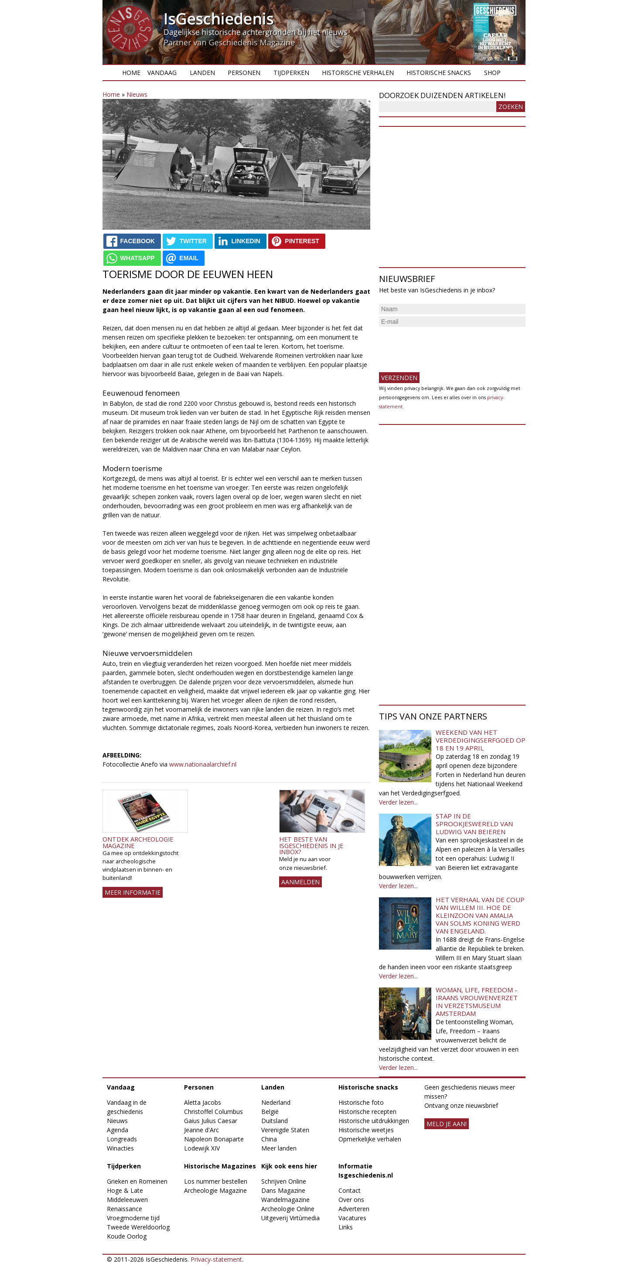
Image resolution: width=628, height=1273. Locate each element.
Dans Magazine (283, 1190)
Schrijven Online (283, 1181)
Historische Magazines (220, 1166)
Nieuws (136, 94)
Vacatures (352, 1218)
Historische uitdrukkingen (373, 1121)
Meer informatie (132, 892)
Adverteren (353, 1209)
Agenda (117, 1130)
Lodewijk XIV (202, 1148)
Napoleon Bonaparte (214, 1139)
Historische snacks (438, 72)
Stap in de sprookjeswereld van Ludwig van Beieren (474, 823)
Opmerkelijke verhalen (369, 1139)
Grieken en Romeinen (137, 1181)
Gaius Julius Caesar (210, 1121)
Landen (202, 72)
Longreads (122, 1139)
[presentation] (445, 346)
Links (345, 1227)
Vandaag (162, 72)
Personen (244, 72)
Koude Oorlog (127, 1236)
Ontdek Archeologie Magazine (137, 842)
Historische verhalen (358, 72)
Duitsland (274, 1121)
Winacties (120, 1148)
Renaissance (124, 1209)
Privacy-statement (216, 1259)
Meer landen (279, 1148)
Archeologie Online (287, 1209)
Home (131, 72)
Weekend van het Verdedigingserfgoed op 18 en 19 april (481, 740)
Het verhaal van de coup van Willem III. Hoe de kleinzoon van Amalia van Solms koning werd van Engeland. (480, 915)
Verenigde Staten (285, 1130)
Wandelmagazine (285, 1199)
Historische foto (361, 1102)
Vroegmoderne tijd (133, 1218)
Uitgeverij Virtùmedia (290, 1218)
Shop (492, 72)
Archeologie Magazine (215, 1190)
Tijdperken (291, 72)
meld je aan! (447, 1124)
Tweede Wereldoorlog (138, 1227)
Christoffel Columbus (213, 1111)
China (269, 1139)
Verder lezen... (398, 802)
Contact (349, 1190)
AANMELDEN (300, 882)
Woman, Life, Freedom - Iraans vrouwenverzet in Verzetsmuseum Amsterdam (477, 1001)
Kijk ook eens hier (289, 1166)
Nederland (275, 1102)
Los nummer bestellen (215, 1181)
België (270, 1111)
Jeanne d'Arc (201, 1130)
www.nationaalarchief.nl (202, 764)
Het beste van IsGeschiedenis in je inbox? (311, 845)
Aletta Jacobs (202, 1102)
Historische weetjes (366, 1130)
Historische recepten (367, 1111)
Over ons (351, 1199)
